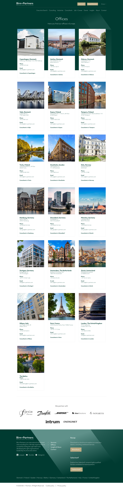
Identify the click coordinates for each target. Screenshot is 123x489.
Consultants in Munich (87, 233)
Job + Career (78, 10)
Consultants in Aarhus (56, 74)
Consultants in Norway (87, 180)
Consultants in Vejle (25, 127)
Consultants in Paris (56, 337)
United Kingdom (94, 478)
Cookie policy (50, 486)
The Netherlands (71, 478)
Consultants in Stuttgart (26, 286)
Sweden (33, 478)
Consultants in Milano (26, 339)
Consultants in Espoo (56, 127)
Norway (39, 478)
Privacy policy (61, 486)
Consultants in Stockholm (57, 180)
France (85, 478)
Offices (51, 445)
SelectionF (81, 4)
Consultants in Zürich (87, 286)
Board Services (92, 4)
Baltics (46, 478)
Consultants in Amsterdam (57, 286)
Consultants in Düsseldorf (57, 233)
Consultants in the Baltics (27, 387)
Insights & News (54, 447)
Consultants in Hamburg (26, 233)
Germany (53, 478)
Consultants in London (87, 339)
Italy (80, 478)
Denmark (20, 478)
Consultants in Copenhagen (27, 73)
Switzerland (61, 478)
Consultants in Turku (25, 180)
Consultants (68, 10)
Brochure (76, 449)
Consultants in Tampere (88, 127)
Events (86, 10)
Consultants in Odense (87, 74)
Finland (26, 478)
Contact (103, 10)
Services (51, 442)
